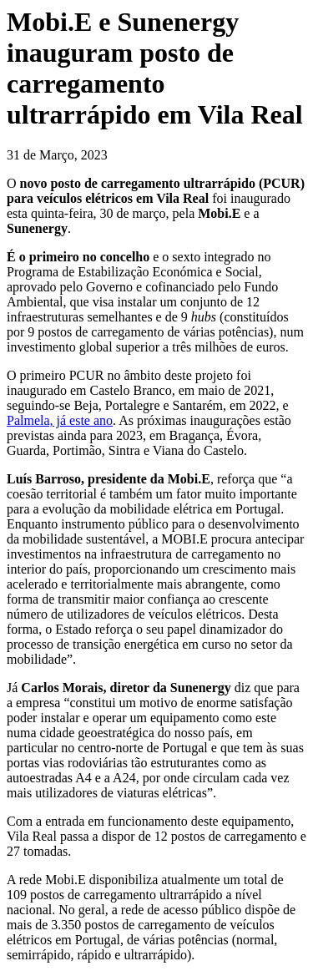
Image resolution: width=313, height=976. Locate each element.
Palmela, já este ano (60, 420)
